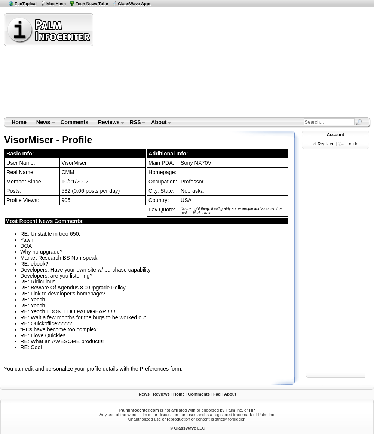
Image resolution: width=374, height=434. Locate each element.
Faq (217, 394)
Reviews (108, 123)
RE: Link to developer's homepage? (62, 294)
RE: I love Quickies (43, 335)
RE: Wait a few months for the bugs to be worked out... (85, 317)
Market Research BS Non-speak (58, 258)
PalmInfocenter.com (139, 410)
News (43, 123)
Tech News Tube (92, 3)
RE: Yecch (32, 300)
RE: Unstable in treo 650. (50, 234)
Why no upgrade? (41, 252)
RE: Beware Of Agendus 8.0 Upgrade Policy (73, 288)
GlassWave (185, 428)
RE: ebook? (34, 264)
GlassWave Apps (134, 3)
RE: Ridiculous (37, 282)
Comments (74, 122)
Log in (352, 144)
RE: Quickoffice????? (46, 323)
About (158, 123)
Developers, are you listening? (56, 276)
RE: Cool (31, 347)
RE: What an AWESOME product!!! (62, 341)
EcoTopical (26, 3)
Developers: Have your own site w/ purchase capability (85, 270)
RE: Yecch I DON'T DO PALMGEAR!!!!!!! (68, 311)
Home (19, 122)
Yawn (26, 240)
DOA (26, 246)
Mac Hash (56, 3)
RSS (135, 123)
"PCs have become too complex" (59, 329)
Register (326, 144)
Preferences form (160, 369)
